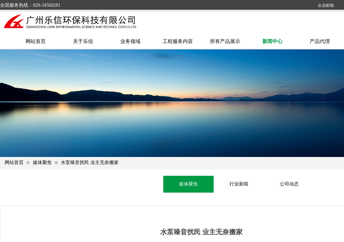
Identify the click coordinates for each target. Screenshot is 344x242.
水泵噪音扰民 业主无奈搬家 (90, 162)
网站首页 (14, 162)
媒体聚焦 (42, 162)
